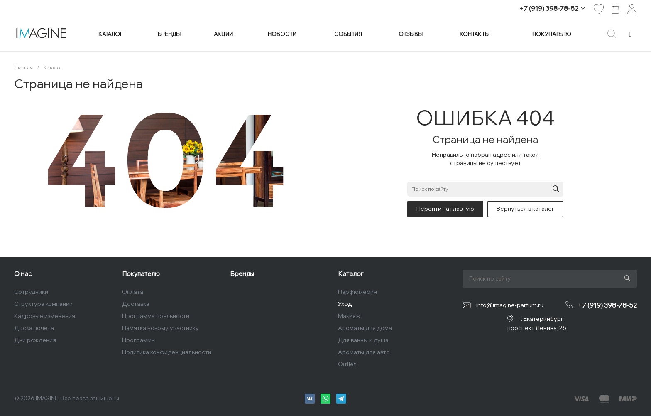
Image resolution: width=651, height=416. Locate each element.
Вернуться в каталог (525, 208)
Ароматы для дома (365, 328)
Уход (345, 304)
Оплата (132, 291)
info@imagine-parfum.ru (509, 305)
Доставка (135, 304)
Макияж (349, 316)
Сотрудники (31, 291)
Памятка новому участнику (160, 328)
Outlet (347, 364)
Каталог (350, 274)
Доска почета (34, 328)
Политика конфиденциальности (166, 352)
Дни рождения (35, 340)
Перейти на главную (445, 208)
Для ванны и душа (363, 340)
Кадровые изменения (44, 316)
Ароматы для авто (364, 352)
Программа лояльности (155, 316)
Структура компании (43, 304)
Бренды (242, 274)
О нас (23, 274)
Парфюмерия (357, 291)
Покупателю (141, 274)
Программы (139, 340)
